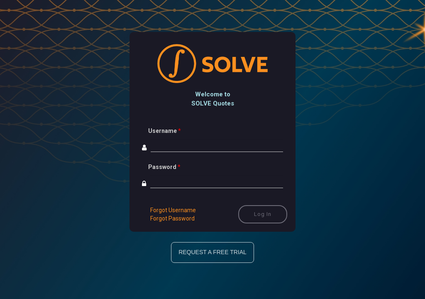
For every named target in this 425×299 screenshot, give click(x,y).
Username (162, 130)
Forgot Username (173, 210)
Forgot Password (172, 218)
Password (162, 167)
